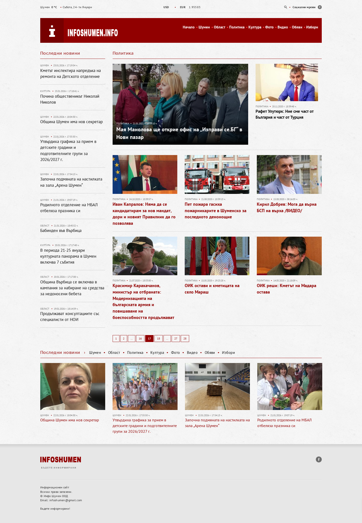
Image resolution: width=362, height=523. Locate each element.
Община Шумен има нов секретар (71, 121)
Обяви (297, 27)
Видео (283, 27)
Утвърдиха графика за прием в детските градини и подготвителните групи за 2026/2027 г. (145, 425)
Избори (312, 27)
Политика (236, 27)
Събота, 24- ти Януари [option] (66, 7)
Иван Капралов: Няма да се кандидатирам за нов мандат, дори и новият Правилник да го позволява (144, 213)
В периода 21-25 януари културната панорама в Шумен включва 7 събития (68, 256)
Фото (269, 27)
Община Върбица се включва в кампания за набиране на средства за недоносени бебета (72, 288)
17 (149, 338)
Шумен (204, 27)
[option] (181, 7)
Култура (254, 27)
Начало (189, 27)
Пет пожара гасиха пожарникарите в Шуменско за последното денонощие (215, 210)
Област (219, 27)
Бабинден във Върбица (60, 230)
